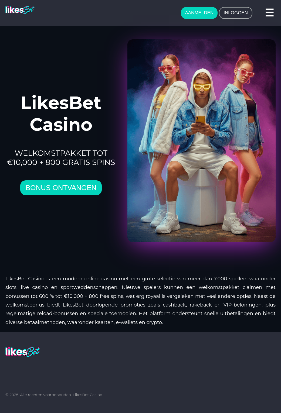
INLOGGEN (236, 12)
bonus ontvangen (61, 188)
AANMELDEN (199, 12)
